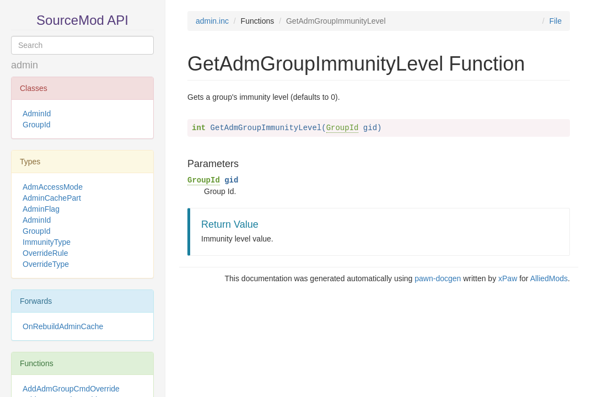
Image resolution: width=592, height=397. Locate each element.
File (555, 21)
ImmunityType (47, 242)
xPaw (507, 278)
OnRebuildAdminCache (63, 326)
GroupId (37, 124)
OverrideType (46, 264)
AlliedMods (549, 278)
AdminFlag (41, 209)
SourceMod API (82, 20)
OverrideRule (45, 253)
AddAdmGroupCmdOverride (71, 388)
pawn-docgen (438, 278)
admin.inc (212, 21)
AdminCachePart (52, 198)
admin (24, 65)
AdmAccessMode (53, 187)
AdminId (37, 113)
